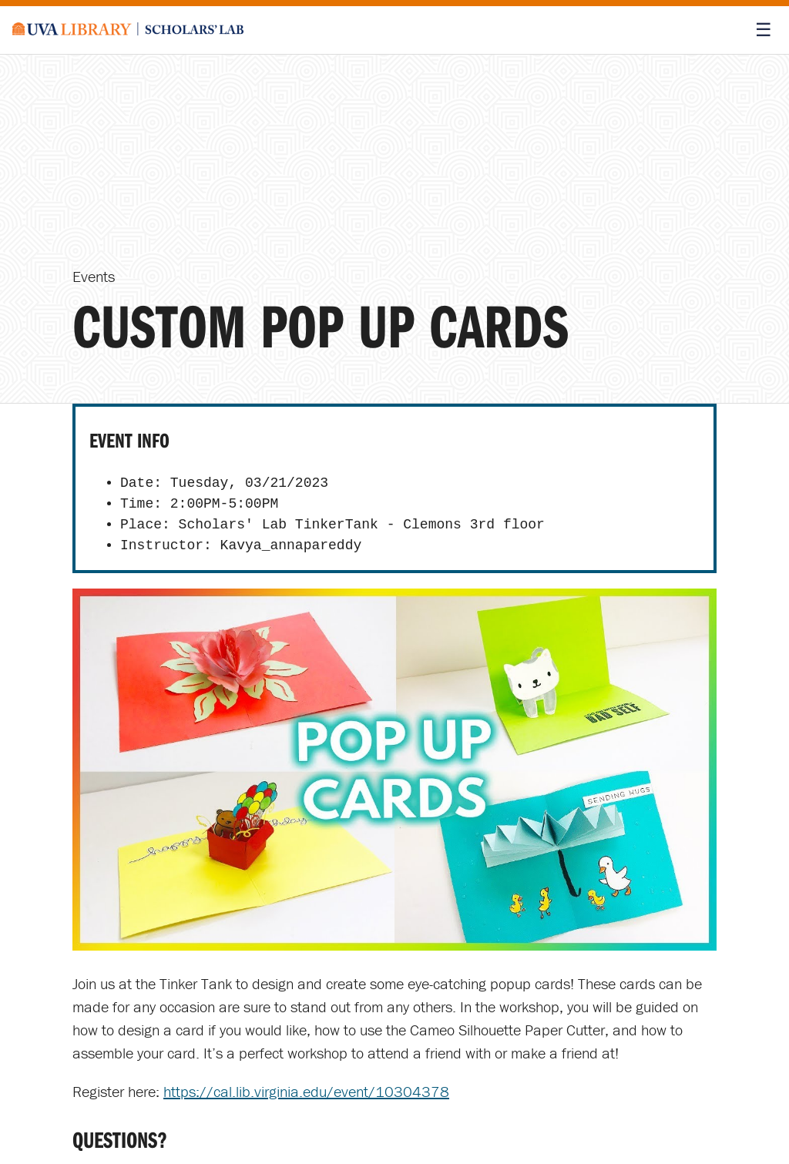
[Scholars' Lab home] (127, 30)
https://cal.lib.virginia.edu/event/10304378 (306, 1091)
